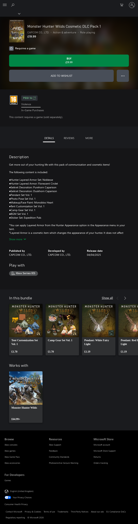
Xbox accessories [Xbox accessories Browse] (12, 463)
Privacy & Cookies (33, 511)
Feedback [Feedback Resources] (53, 451)
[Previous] (117, 298)
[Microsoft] (69, 3)
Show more (17, 239)
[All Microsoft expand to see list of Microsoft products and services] (4, 5)
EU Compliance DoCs (116, 511)
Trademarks (63, 511)
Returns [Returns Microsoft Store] (97, 457)
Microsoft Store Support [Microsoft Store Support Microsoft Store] (105, 451)
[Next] (125, 298)
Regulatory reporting (15, 517)
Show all (107, 298)
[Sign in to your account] (131, 5)
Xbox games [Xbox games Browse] (10, 451)
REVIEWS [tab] (69, 138)
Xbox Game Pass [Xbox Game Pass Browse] (12, 457)
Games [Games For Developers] (8, 480)
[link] (26, 329)
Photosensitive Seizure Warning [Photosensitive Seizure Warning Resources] (63, 463)
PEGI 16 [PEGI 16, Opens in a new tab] (29, 98)
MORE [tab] (89, 138)
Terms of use (49, 511)
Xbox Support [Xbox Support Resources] (55, 444)
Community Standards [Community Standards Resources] (59, 457)
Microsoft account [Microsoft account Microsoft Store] (102, 444)
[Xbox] (10, 13)
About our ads (97, 511)
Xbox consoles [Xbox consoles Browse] (11, 444)
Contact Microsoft (14, 511)
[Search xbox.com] (13, 5)
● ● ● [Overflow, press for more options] (123, 76)
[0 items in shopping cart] (122, 5)
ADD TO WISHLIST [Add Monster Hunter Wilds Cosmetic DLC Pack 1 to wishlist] (61, 75)
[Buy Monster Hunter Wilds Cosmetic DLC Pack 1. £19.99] (69, 61)
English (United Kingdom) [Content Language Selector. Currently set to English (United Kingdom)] (21, 491)
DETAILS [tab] (49, 138)
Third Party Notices (79, 511)
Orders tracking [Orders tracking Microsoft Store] (101, 463)
